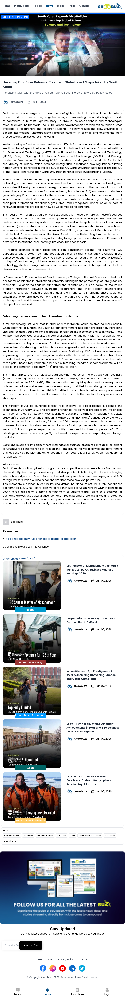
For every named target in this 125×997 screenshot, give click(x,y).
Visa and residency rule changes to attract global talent (42, 539)
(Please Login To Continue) (33, 546)
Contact (84, 6)
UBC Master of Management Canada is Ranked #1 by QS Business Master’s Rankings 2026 (92, 569)
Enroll (71, 6)
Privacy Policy (66, 959)
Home (6, 6)
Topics (37, 6)
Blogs (60, 6)
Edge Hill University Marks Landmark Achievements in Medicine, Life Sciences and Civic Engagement (92, 727)
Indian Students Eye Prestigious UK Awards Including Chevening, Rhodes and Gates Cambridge (91, 675)
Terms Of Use (44, 959)
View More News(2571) (19, 559)
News (49, 6)
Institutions (21, 6)
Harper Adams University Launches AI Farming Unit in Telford (91, 620)
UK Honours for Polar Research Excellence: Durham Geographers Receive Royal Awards (88, 780)
